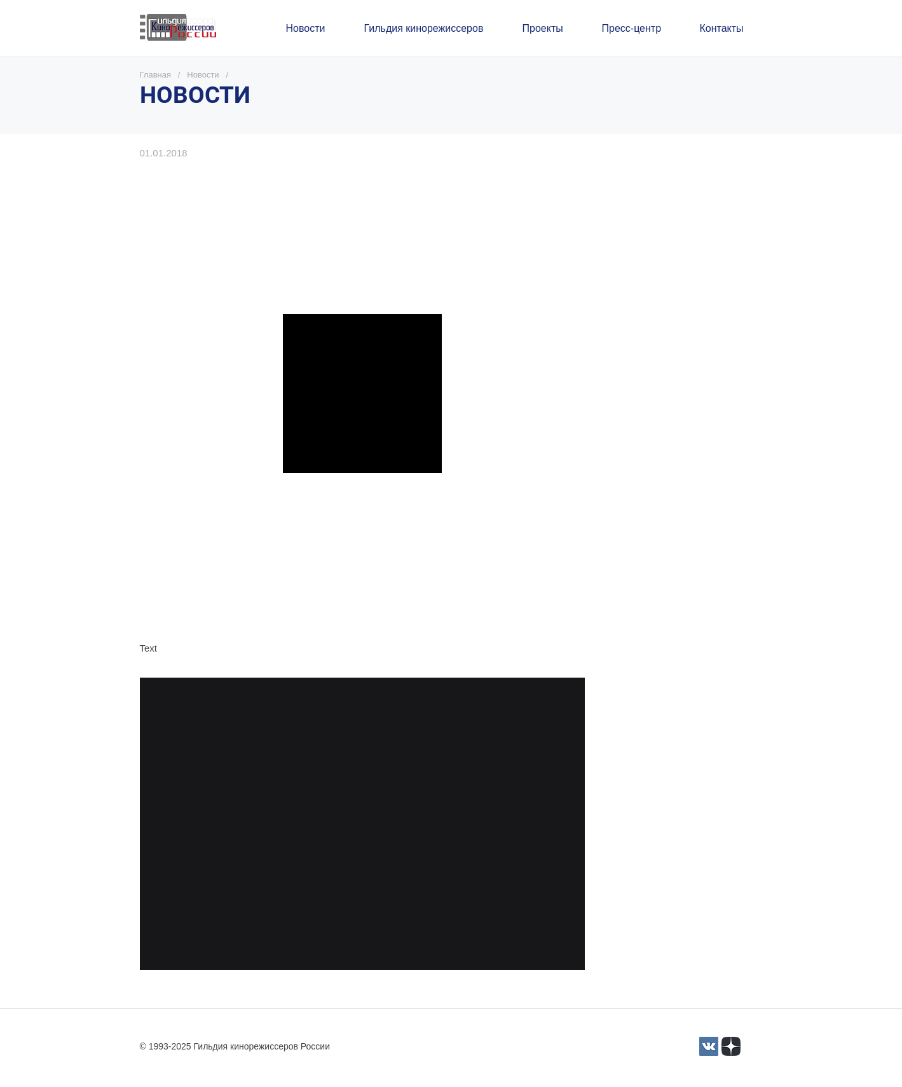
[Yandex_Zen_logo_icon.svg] (731, 1046)
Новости (203, 74)
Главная (155, 74)
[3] (708, 1046)
